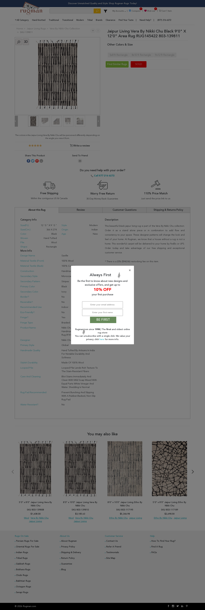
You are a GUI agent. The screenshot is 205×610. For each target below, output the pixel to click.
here (102, 339)
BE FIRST (103, 319)
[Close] (103, 270)
